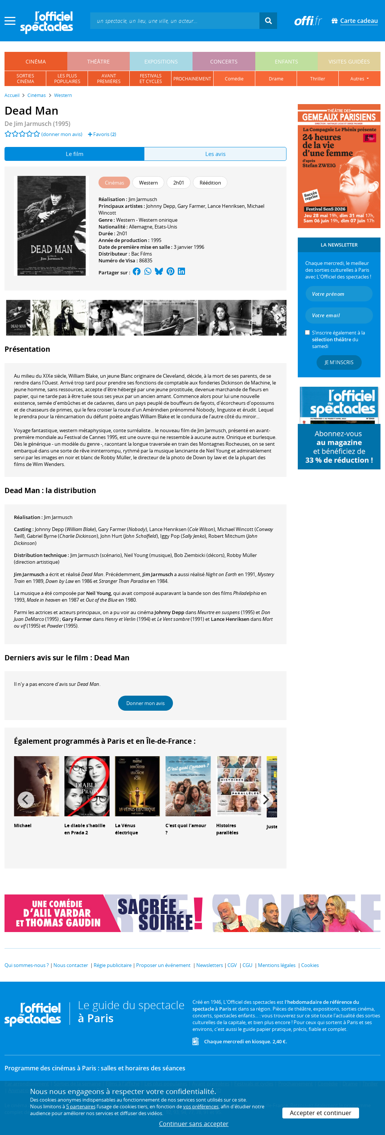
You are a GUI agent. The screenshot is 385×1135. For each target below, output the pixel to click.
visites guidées (349, 61)
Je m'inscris (339, 362)
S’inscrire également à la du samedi (338, 339)
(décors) (199, 555)
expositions (161, 61)
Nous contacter (70, 965)
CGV (232, 965)
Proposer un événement (163, 965)
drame (276, 79)
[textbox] (174, 20)
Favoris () (102, 134)
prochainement (192, 79)
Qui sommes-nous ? (27, 965)
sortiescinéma (25, 79)
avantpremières (109, 79)
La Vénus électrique (126, 829)
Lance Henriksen (226, 206)
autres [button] (357, 79)
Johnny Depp (160, 206)
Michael (23, 825)
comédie (234, 79)
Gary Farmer (191, 206)
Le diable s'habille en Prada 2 (84, 829)
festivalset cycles (150, 79)
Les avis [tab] (215, 153)
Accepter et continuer (321, 1113)
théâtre (98, 61)
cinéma (36, 61)
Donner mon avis (145, 703)
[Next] (278, 317)
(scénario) (96, 555)
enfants (286, 61)
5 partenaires (80, 1106)
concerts (224, 61)
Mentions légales (277, 965)
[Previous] (26, 799)
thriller (317, 79)
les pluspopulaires (67, 79)
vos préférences (200, 1106)
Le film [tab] (74, 153)
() (65, 529)
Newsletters (209, 965)
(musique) (148, 555)
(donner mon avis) (61, 134)
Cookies (310, 965)
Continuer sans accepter (194, 1124)
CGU (247, 965)
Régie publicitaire (113, 965)
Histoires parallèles (227, 829)
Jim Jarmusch (143, 199)
